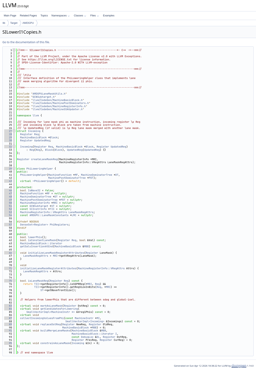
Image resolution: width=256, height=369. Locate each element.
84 (8, 308)
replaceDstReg (50, 324)
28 (8, 134)
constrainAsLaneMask (55, 343)
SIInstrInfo (38, 209)
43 (8, 181)
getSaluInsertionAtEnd (36, 246)
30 (8, 140)
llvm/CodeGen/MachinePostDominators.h (61, 103)
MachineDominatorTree (96, 175)
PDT (91, 178)
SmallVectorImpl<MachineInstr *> (50, 312)
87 (8, 318)
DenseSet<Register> (34, 224)
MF (76, 175)
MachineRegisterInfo (35, 202)
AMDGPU (28, 22)
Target (13, 22)
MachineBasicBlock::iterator (41, 243)
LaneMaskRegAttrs (80, 212)
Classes (80, 15)
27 (8, 131)
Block (54, 137)
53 (8, 212)
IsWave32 (34, 190)
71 (8, 268)
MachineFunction (60, 175)
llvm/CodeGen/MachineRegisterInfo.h (59, 106)
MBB (86, 246)
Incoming (34, 131)
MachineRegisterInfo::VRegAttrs (43, 212)
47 (8, 193)
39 (8, 168)
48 (8, 196)
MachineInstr (84, 318)
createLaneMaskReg (44, 159)
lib (4, 22)
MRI (55, 202)
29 (8, 137)
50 (8, 202)
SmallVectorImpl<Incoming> (84, 321)
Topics (44, 15)
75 (8, 280)
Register (26, 134)
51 (8, 206)
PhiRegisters (59, 224)
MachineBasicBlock (33, 137)
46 (8, 190)
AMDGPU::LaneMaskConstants (48, 215)
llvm (36, 115)
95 (8, 343)
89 (8, 324)
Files (94, 15)
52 (8, 209)
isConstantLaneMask (42, 240)
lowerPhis (35, 237)
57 (8, 224)
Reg (36, 134)
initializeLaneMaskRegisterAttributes (56, 252)
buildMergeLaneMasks (55, 330)
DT (117, 175)
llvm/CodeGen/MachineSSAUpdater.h (58, 109)
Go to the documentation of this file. (26, 42)
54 (8, 215)
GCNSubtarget (38, 206)
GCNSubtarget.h (43, 97)
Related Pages (28, 15)
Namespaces (60, 15)
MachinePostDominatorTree (67, 178)
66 (8, 252)
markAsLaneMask (51, 305)
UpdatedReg (42, 140)
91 (8, 330)
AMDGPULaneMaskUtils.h (49, 93)
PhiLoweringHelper (39, 168)
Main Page (10, 15)
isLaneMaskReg (38, 280)
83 (8, 305)
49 (8, 199)
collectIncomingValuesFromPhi (42, 318)
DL (98, 337)
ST (53, 206)
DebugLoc (87, 337)
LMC (74, 215)
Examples (108, 15)
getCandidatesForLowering (59, 308)
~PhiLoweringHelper (47, 181)
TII (52, 209)
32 (8, 146)
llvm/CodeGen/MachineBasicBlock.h (58, 100)
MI (98, 318)
